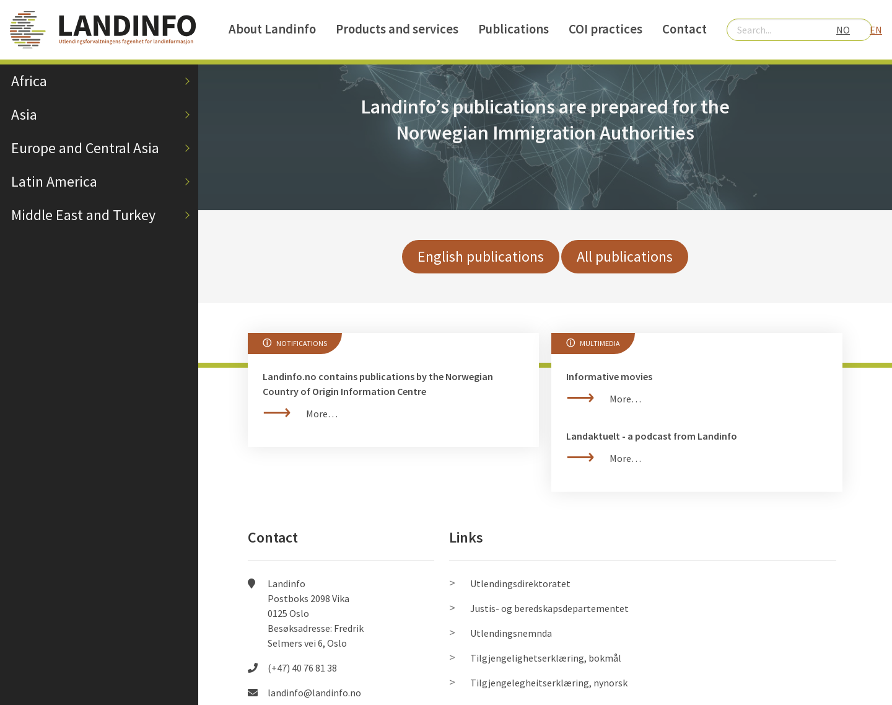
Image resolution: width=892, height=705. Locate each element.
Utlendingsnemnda (511, 633)
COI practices (605, 29)
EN (876, 30)
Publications (513, 29)
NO (843, 30)
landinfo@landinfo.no (314, 692)
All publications (625, 256)
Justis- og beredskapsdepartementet (549, 608)
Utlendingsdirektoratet (520, 583)
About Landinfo (272, 29)
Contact (684, 29)
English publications (481, 256)
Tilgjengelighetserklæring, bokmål (545, 658)
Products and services (397, 29)
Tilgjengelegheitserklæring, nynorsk (548, 682)
